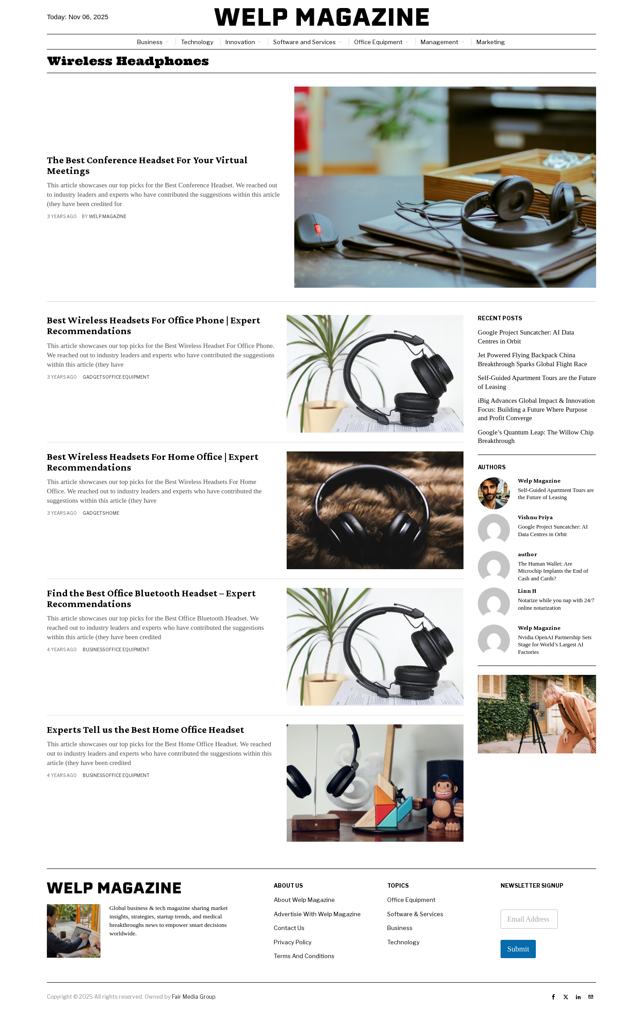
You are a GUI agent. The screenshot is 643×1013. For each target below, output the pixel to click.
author (527, 554)
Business (94, 649)
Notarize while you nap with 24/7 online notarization (556, 604)
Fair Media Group (193, 996)
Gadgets (94, 377)
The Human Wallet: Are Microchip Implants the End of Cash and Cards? (553, 571)
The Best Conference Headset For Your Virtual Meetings (147, 165)
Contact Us (289, 927)
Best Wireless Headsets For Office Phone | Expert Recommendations (153, 325)
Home (112, 513)
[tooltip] (494, 493)
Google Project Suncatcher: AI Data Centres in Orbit (553, 531)
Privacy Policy (293, 942)
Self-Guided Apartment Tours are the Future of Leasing (556, 494)
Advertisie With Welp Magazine (317, 914)
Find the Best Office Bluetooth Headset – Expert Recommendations (151, 598)
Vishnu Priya (535, 517)
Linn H (527, 590)
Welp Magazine (107, 216)
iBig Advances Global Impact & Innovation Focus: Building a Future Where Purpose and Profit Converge (536, 409)
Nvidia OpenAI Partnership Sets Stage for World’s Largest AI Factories (555, 644)
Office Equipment (127, 377)
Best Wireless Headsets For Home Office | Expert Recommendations (153, 462)
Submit (518, 949)
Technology (403, 942)
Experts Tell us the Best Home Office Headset (145, 729)
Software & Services (415, 914)
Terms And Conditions (304, 955)
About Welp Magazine (304, 899)
